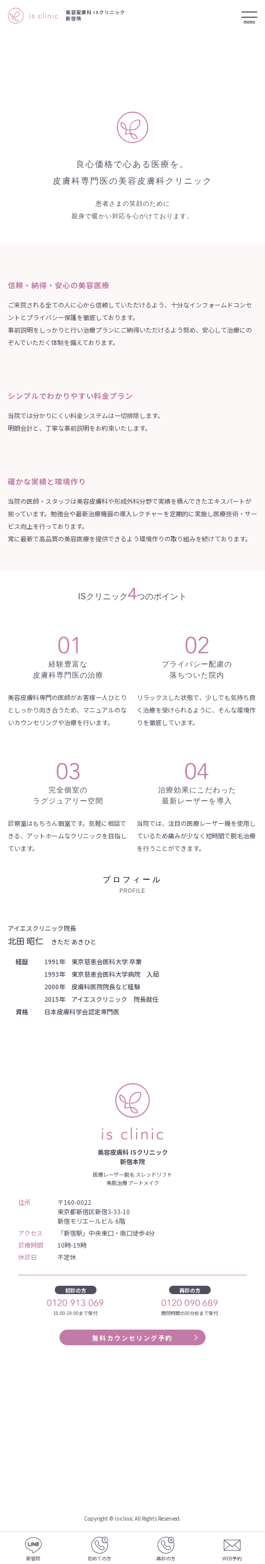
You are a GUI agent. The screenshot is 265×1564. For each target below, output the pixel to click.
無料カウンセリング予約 (132, 1337)
